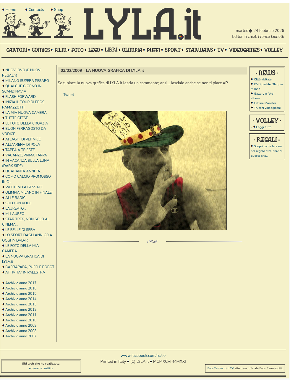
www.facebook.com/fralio (143, 355)
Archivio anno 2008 (20, 330)
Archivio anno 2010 (20, 320)
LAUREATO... (15, 208)
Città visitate (263, 79)
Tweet (68, 95)
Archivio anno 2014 (20, 299)
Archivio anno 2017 (20, 283)
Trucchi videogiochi (267, 108)
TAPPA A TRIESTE (20, 150)
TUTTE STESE (16, 118)
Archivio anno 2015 (20, 293)
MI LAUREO (14, 213)
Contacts (36, 9)
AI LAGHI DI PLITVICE (23, 139)
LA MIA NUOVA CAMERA (26, 112)
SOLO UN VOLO (18, 203)
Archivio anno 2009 (20, 325)
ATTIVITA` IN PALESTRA (25, 272)
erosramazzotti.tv (41, 368)
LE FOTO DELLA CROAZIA (26, 123)
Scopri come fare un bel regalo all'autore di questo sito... (266, 151)
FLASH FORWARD (20, 96)
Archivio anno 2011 (20, 315)
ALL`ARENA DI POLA (22, 144)
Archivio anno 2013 (20, 304)
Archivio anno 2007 (20, 336)
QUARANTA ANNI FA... (24, 171)
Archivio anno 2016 (20, 288)
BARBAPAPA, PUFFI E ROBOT (29, 267)
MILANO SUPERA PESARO (27, 80)
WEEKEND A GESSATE (24, 187)
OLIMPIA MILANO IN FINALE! (29, 192)
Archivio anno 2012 (20, 309)
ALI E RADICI (15, 197)
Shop (58, 9)
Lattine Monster (265, 103)
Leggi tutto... (264, 127)
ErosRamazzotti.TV (221, 368)
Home (10, 9)
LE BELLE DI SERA (20, 229)
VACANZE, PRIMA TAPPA (26, 155)
